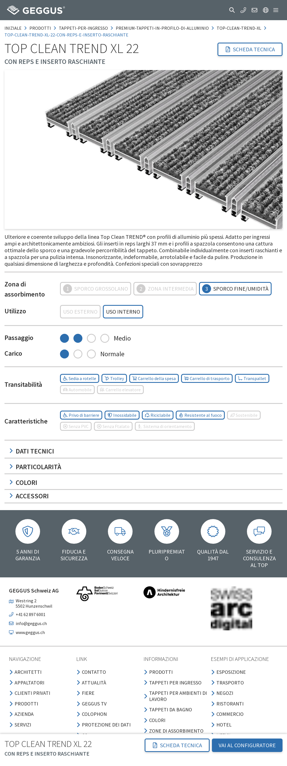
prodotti (40, 28)
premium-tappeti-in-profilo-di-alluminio (162, 28)
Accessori (29, 496)
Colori (23, 482)
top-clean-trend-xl (239, 28)
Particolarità (35, 466)
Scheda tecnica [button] (250, 49)
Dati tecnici (31, 451)
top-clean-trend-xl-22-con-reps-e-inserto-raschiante (66, 35)
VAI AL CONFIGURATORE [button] (247, 745)
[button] (232, 10)
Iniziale (13, 28)
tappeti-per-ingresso (83, 28)
